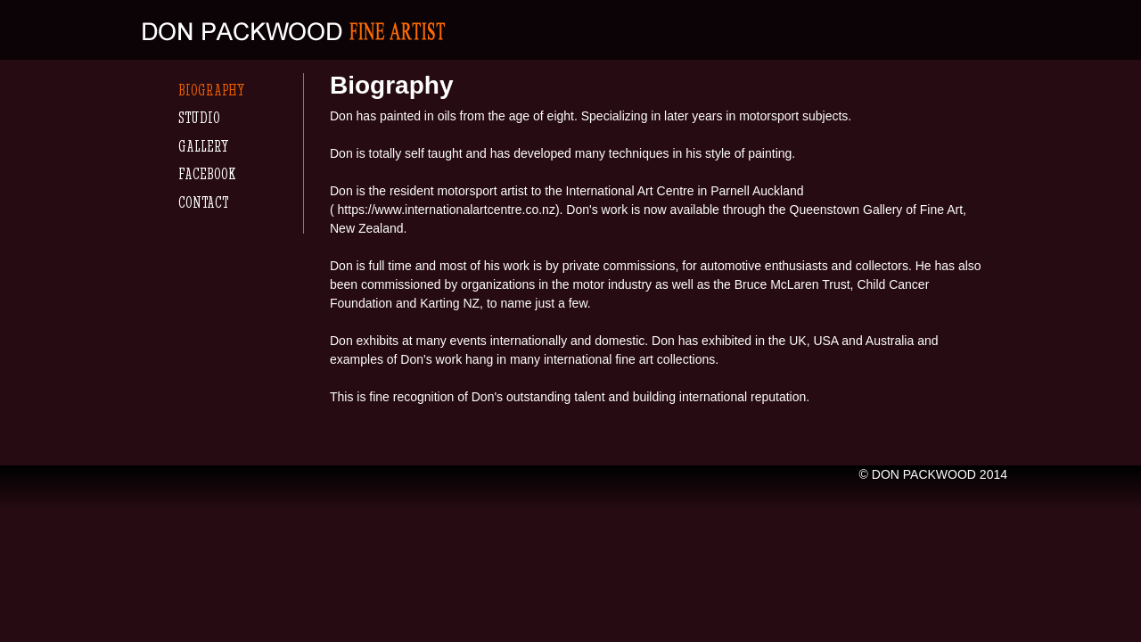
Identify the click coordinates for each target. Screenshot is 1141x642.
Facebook (206, 173)
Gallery (203, 146)
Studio (199, 117)
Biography (211, 89)
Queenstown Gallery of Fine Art (877, 209)
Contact (203, 202)
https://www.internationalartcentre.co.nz (446, 209)
